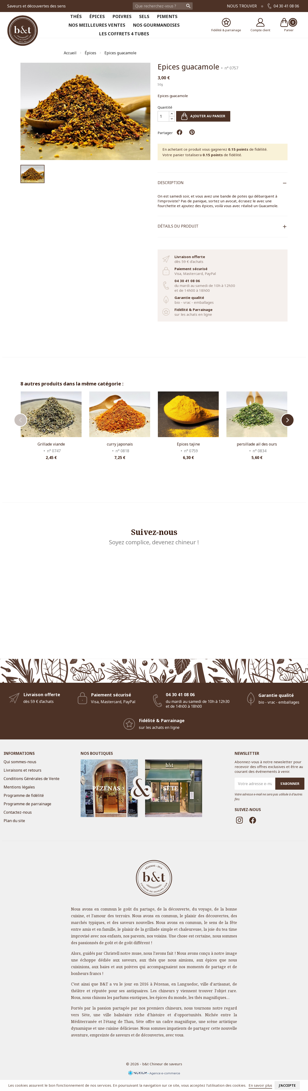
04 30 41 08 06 (283, 6)
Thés (76, 16)
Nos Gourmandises (156, 25)
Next (287, 420)
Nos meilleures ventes (96, 25)
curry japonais (120, 444)
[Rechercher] (163, 6)
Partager (179, 132)
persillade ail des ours (257, 444)
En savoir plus (260, 1085)
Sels (144, 16)
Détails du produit (178, 226)
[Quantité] (163, 116)
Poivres (121, 16)
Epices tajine (188, 444)
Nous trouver (242, 6)
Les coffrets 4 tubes (124, 34)
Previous (20, 420)
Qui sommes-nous (20, 761)
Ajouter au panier (203, 116)
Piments (167, 16)
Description (171, 182)
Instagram (239, 820)
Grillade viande (51, 444)
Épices (97, 16)
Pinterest (192, 132)
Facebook (252, 820)
